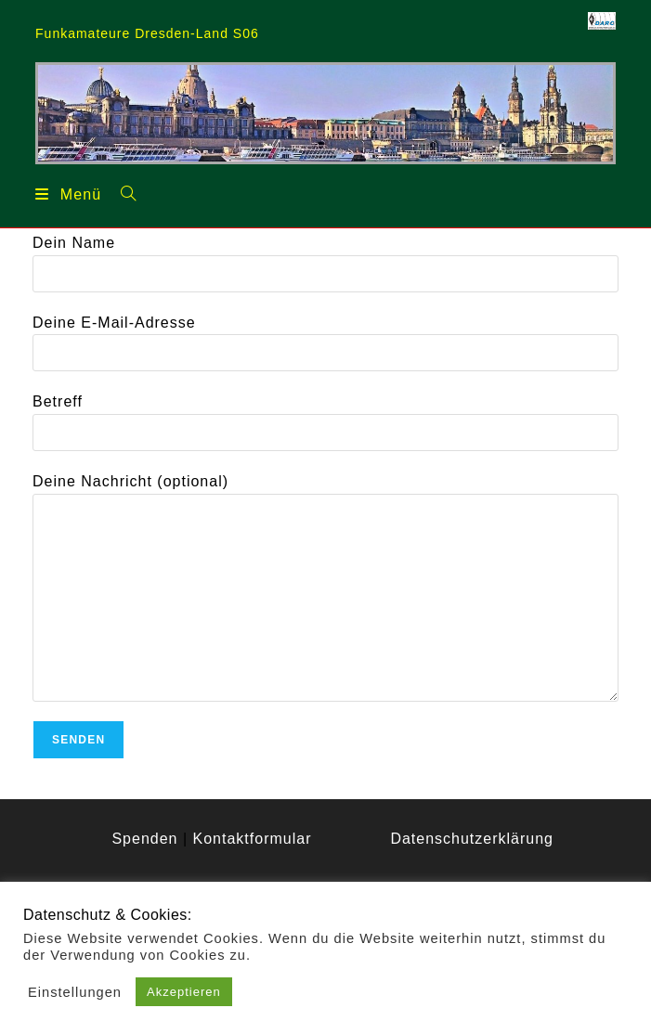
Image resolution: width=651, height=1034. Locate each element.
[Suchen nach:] (122, 193)
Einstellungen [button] (75, 992)
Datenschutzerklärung (471, 839)
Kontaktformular (252, 839)
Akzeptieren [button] (184, 992)
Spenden (144, 839)
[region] (325, 112)
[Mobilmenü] (68, 194)
